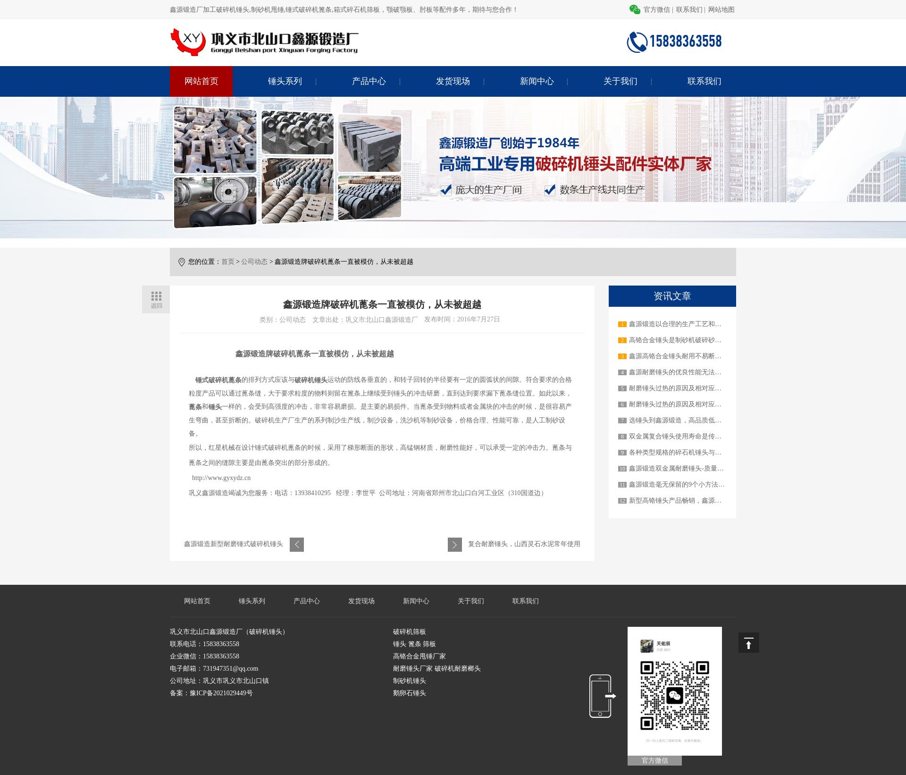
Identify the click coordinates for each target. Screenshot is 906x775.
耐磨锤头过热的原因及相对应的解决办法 (688, 388)
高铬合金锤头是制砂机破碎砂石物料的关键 (692, 340)
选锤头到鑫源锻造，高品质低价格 (678, 420)
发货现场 (453, 81)
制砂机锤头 (409, 680)
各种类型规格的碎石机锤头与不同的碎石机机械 (698, 452)
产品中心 (369, 81)
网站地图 (721, 9)
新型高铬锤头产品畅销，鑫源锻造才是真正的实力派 (705, 500)
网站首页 (201, 81)
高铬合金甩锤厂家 (419, 656)
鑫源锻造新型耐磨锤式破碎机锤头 (233, 544)
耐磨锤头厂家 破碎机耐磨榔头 (437, 668)
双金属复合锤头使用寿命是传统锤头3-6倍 (689, 436)
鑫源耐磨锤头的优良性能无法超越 (678, 372)
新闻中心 (537, 81)
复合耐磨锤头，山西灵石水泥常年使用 (524, 544)
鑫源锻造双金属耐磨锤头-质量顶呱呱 (683, 468)
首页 (228, 261)
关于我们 (621, 81)
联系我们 (689, 9)
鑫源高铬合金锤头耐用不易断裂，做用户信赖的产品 (705, 356)
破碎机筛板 (409, 631)
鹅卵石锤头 (409, 693)
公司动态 (254, 261)
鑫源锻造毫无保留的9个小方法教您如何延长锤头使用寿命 (713, 484)
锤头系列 (285, 81)
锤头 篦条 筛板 (414, 644)
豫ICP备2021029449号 (221, 693)
